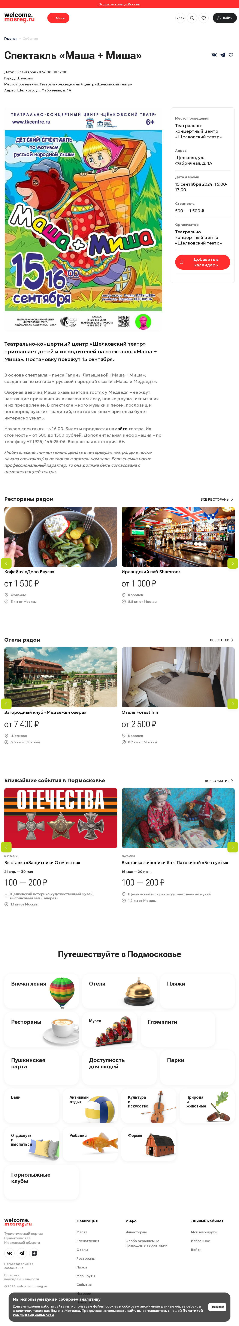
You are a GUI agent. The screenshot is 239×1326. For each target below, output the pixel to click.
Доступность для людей (107, 1063)
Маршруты (85, 1276)
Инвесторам (136, 1232)
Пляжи (176, 983)
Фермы (135, 1135)
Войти (196, 1249)
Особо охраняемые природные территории (146, 1243)
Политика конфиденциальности (21, 1277)
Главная (10, 38)
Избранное (200, 1241)
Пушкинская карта (28, 1063)
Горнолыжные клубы (30, 1177)
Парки (175, 1060)
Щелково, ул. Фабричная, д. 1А (44, 90)
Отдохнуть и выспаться (21, 1140)
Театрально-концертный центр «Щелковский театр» (198, 131)
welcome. (18, 1222)
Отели (97, 983)
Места (81, 1232)
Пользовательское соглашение (18, 1266)
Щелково (25, 78)
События (30, 38)
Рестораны (26, 1022)
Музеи (95, 1021)
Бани (16, 1097)
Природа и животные (196, 1101)
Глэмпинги (162, 1022)
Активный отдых (79, 1099)
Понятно (217, 1307)
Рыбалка (78, 1135)
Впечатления (28, 983)
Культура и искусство (138, 1101)
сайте (121, 428)
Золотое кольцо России (119, 4)
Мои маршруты (204, 1232)
